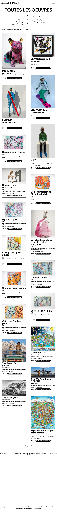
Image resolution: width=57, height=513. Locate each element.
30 (29, 453)
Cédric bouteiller (36, 61)
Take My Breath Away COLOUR (42, 380)
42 (43, 453)
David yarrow (6, 367)
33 (32, 453)
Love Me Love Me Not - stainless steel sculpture (42, 242)
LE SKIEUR (7, 120)
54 (27, 454)
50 (52, 453)
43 (44, 453)
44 (45, 453)
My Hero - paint (10, 219)
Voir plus (28, 446)
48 (50, 453)
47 (49, 453)
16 (13, 453)
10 (6, 453)
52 (55, 453)
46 (48, 453)
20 (17, 453)
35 (34, 453)
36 (36, 453)
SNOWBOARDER (39, 110)
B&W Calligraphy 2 (40, 59)
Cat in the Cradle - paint (11, 322)
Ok (28, 510)
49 (51, 453)
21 (18, 453)
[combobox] (15, 29)
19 (16, 453)
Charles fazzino (35, 355)
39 (39, 453)
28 (26, 453)
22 (19, 453)
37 (37, 453)
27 (25, 453)
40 (40, 453)
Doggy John (8, 71)
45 (46, 453)
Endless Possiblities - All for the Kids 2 (42, 193)
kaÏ (3, 154)
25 (23, 453)
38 (38, 453)
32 (31, 453)
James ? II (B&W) (10, 397)
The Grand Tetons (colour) (11, 364)
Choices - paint (39, 278)
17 (14, 453)
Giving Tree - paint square (11, 254)
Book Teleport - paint (41, 311)
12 (8, 453)
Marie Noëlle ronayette (37, 112)
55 (28, 454)
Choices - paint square (14, 288)
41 (42, 453)
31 (30, 453)
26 (24, 453)
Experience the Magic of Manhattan (42, 431)
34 (33, 453)
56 (29, 454)
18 (15, 453)
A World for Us (38, 353)
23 (20, 453)
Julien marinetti (6, 73)
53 (56, 453)
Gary (33, 160)
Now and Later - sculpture (10, 186)
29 (27, 453)
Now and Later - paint (13, 152)
